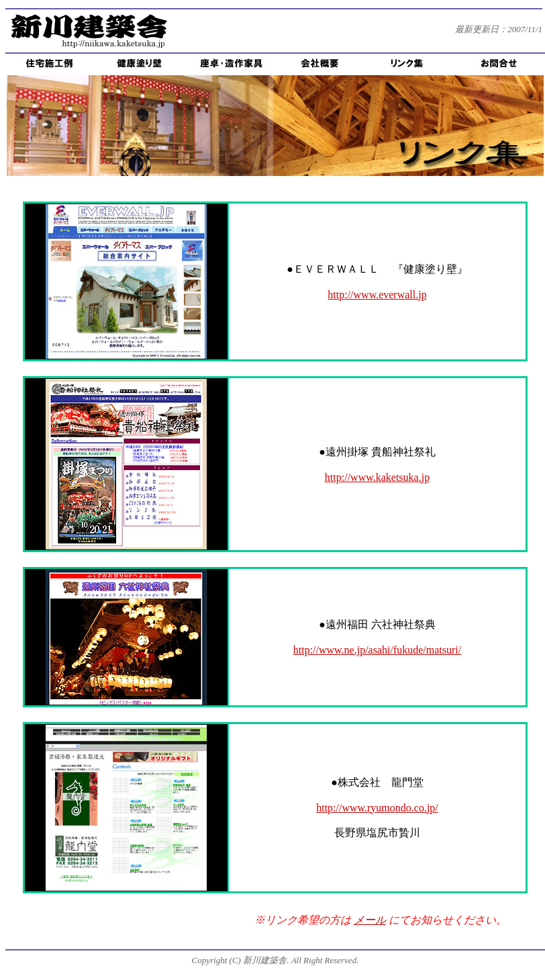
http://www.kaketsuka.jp (377, 477)
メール (370, 920)
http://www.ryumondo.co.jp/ (377, 807)
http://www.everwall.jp (377, 294)
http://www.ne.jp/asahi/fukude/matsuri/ (377, 650)
